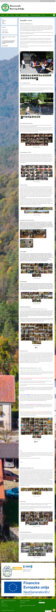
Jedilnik (3, 21)
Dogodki (3, 22)
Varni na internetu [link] (22, 602)
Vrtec (43, 15)
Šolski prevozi (4, 23)
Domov (2, 15)
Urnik (2, 19)
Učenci (12, 15)
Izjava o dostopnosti (5, 45)
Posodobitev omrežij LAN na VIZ (28, 594)
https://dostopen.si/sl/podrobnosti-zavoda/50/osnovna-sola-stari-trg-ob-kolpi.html (8, 42)
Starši (16, 15)
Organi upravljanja (24, 15)
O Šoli (7, 15)
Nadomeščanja (4, 20)
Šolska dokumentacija (35, 15)
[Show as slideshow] (36, 147)
